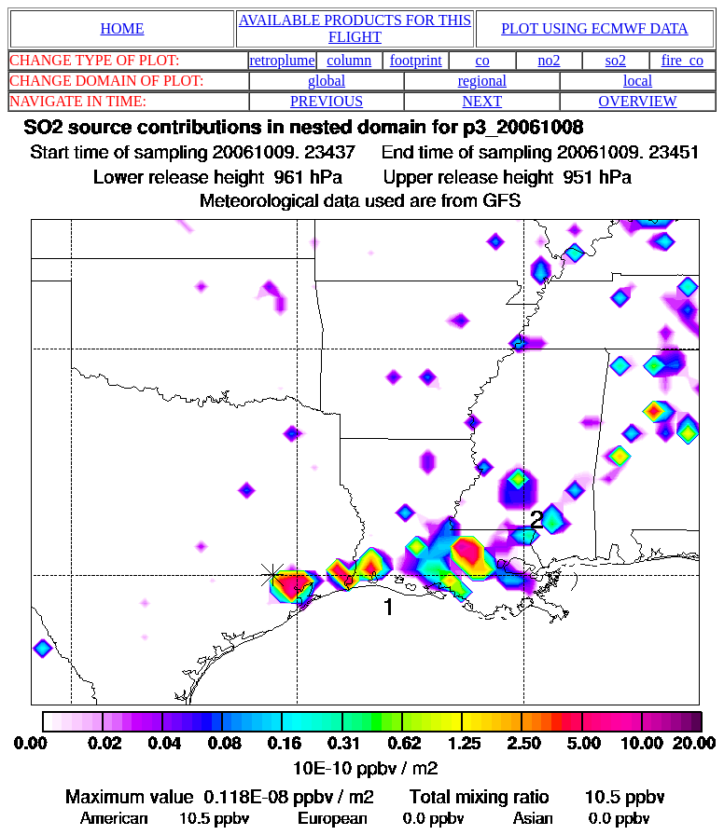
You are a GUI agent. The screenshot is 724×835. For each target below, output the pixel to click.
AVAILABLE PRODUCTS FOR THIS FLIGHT (355, 28)
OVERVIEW (638, 101)
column (349, 60)
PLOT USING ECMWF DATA (595, 28)
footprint (416, 60)
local (637, 81)
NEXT (483, 101)
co (483, 60)
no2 (549, 60)
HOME (122, 28)
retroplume (281, 60)
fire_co (682, 60)
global (326, 81)
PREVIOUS (326, 101)
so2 (616, 60)
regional (482, 81)
